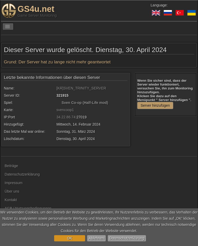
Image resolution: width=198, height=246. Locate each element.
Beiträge (11, 166)
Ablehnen (96, 238)
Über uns (12, 191)
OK (69, 238)
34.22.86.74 (66, 117)
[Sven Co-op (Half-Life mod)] (58, 103)
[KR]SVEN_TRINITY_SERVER (81, 88)
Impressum (13, 183)
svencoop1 (65, 110)
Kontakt (11, 200)
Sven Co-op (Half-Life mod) (85, 103)
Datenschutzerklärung (126, 238)
